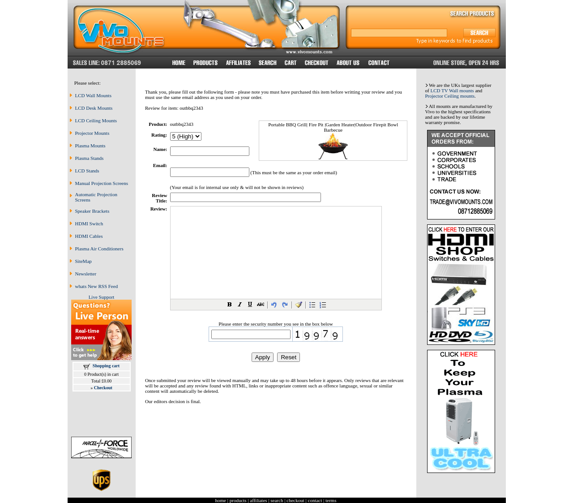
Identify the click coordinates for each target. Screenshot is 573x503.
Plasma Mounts (90, 145)
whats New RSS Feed (96, 286)
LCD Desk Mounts (94, 108)
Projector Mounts (92, 133)
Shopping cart (106, 365)
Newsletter (86, 273)
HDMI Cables (89, 236)
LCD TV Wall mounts (452, 90)
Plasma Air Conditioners (99, 248)
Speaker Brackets (92, 211)
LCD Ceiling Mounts (96, 120)
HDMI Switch (89, 223)
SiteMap (83, 261)
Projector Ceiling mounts (450, 96)
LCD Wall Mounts (93, 95)
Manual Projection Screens (101, 183)
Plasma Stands (89, 158)
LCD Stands (87, 170)
